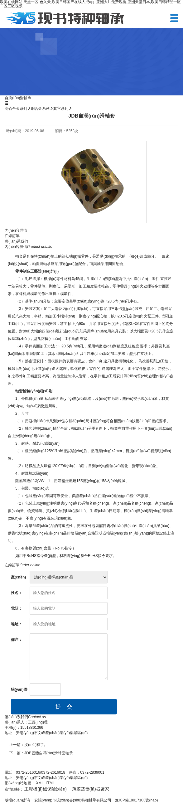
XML (39, 783)
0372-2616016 (28, 772)
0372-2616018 (53, 772)
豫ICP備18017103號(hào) (136, 800)
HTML (50, 783)
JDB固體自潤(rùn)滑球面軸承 (48, 753)
